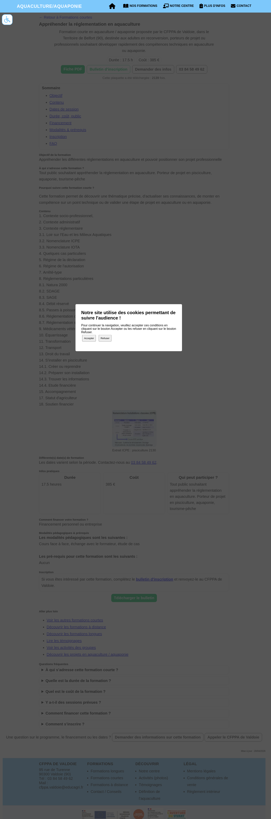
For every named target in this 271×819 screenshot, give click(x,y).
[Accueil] (112, 6)
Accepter (89, 338)
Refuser (105, 338)
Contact (241, 6)
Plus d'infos (212, 6)
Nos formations (140, 6)
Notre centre (178, 6)
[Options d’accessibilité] (7, 19)
